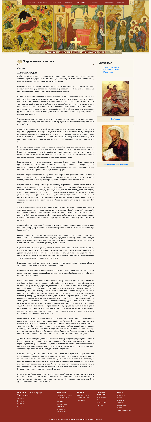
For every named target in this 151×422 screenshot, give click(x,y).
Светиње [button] (68, 2)
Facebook (20, 398)
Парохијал (120, 402)
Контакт (119, 407)
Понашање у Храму (111, 70)
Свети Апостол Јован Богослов (115, 165)
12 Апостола (61, 409)
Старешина (120, 400)
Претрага (120, 2)
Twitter (20, 406)
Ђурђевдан (115, 119)
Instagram (21, 401)
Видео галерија (102, 400)
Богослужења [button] (55, 2)
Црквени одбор (122, 405)
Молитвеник (108, 72)
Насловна (31, 2)
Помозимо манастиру (124, 410)
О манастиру (121, 395)
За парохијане (107, 2)
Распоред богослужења (64, 395)
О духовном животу (111, 67)
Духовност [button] (81, 2)
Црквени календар (63, 397)
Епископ (119, 397)
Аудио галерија (101, 402)
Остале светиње (62, 412)
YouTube (20, 403)
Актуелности (94, 2)
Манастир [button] (42, 2)
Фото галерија (101, 397)
